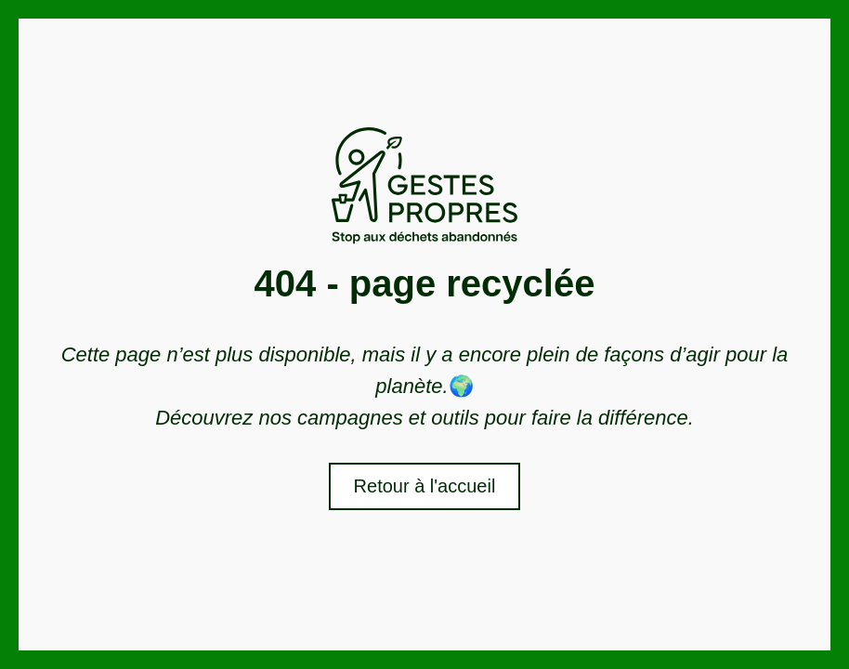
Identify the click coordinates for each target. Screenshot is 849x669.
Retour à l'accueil (425, 486)
